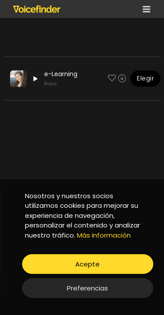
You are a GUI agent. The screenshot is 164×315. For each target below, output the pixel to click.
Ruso (50, 83)
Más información (104, 235)
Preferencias (87, 288)
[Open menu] (145, 9)
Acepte (87, 264)
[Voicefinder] (36, 8)
